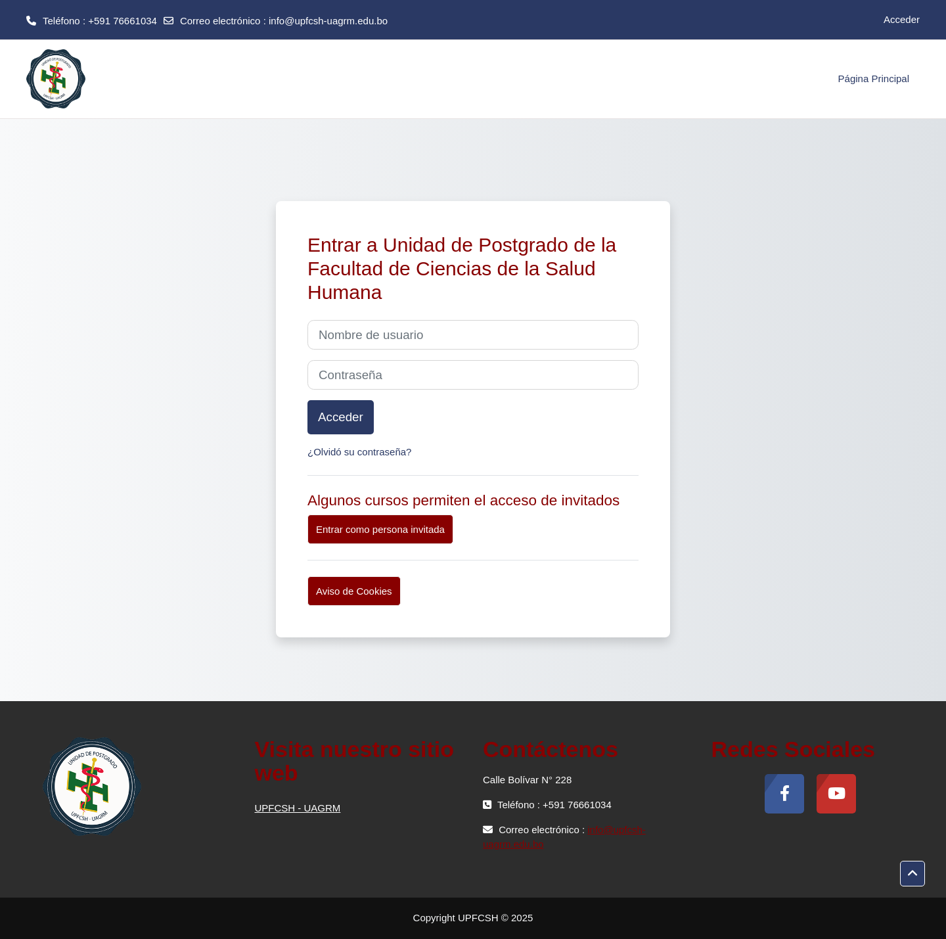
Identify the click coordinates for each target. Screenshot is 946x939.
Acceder (902, 19)
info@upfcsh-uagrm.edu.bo (328, 20)
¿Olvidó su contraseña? (359, 451)
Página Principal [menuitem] (873, 78)
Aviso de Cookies (354, 591)
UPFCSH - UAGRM (298, 807)
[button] (912, 874)
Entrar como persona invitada (380, 529)
